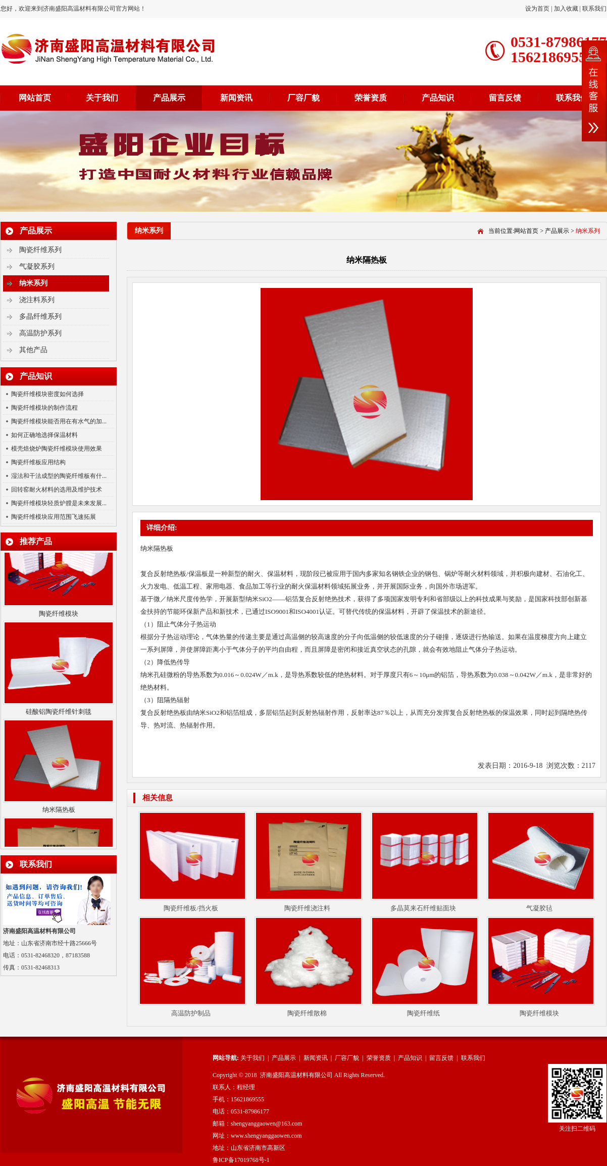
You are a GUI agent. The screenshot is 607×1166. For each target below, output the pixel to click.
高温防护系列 (40, 333)
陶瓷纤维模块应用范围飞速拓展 (53, 516)
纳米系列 (33, 283)
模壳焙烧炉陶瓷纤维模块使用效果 (56, 448)
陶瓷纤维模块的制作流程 (44, 407)
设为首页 (538, 8)
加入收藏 (566, 8)
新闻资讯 (236, 97)
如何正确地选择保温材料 (44, 435)
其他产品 (33, 350)
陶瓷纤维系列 (40, 250)
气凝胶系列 (37, 266)
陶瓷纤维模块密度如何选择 (47, 394)
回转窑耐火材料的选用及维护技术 (56, 489)
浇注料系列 (37, 300)
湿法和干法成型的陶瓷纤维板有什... (59, 475)
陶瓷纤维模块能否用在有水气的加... (59, 421)
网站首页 (35, 97)
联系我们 (594, 8)
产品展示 (169, 97)
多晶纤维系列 (40, 316)
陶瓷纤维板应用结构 (38, 462)
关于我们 (102, 97)
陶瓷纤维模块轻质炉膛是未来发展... (59, 503)
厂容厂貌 (303, 97)
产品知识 (438, 97)
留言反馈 (505, 97)
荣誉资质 (371, 97)
